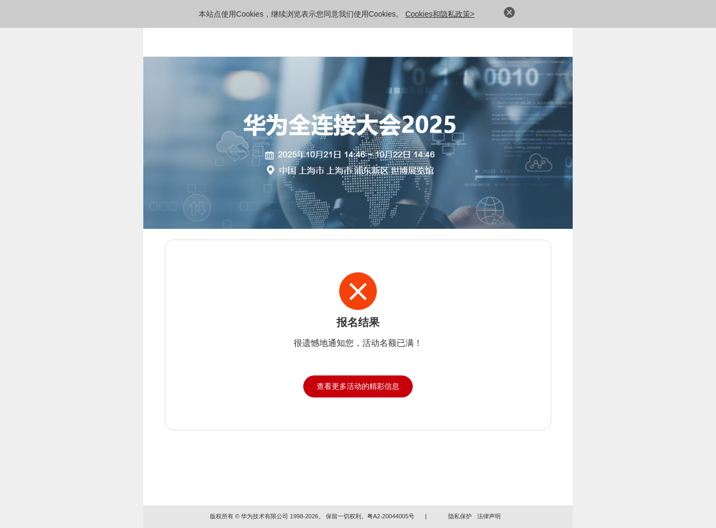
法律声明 (489, 516)
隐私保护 (460, 516)
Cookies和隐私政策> (439, 14)
